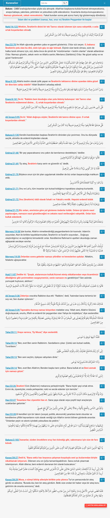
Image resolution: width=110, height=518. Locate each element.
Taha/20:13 (11, 357)
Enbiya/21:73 (12, 210)
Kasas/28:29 (12, 479)
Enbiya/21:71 (12, 188)
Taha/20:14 (11, 368)
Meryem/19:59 (13, 256)
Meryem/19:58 (13, 231)
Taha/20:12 (11, 343)
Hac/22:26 (10, 386)
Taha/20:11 (11, 332)
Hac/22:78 (10, 44)
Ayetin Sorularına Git (96, 505)
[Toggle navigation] (104, 3)
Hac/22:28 (10, 414)
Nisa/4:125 (11, 81)
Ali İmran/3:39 (12, 310)
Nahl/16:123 (11, 26)
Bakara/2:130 (12, 135)
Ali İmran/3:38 (12, 295)
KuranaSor (12, 3)
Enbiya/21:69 (12, 163)
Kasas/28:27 (12, 457)
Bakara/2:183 (12, 439)
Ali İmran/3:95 (12, 117)
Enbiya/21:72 (12, 199)
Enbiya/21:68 (12, 152)
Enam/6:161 (11, 99)
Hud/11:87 (11, 274)
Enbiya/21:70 (12, 174)
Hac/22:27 (10, 400)
